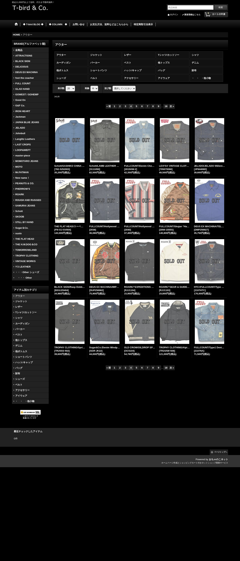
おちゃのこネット (218, 459)
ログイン (174, 14)
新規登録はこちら (192, 14)
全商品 (18, 50)
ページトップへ (220, 452)
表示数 (61, 88)
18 (166, 106)
